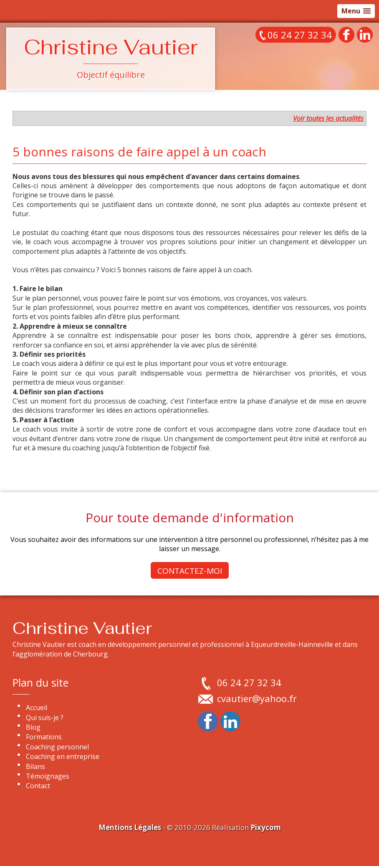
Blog (33, 727)
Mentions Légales (130, 827)
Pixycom (265, 827)
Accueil (36, 707)
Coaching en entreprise (62, 756)
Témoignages (47, 776)
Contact (38, 785)
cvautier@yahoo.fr (257, 698)
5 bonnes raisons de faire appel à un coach (139, 151)
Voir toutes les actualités (328, 118)
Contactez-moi (189, 570)
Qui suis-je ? (44, 717)
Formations (44, 736)
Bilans (35, 766)
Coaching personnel (57, 746)
